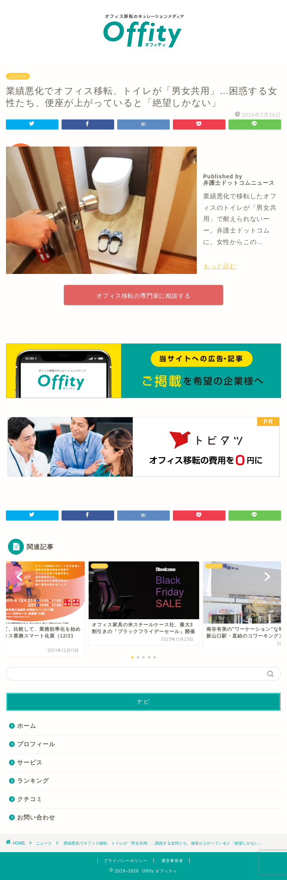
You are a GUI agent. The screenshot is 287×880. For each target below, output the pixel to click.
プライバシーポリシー (125, 860)
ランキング (33, 780)
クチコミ (30, 799)
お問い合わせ (36, 817)
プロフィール (36, 744)
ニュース (18, 76)
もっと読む (220, 266)
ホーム (26, 725)
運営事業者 (172, 860)
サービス (30, 762)
